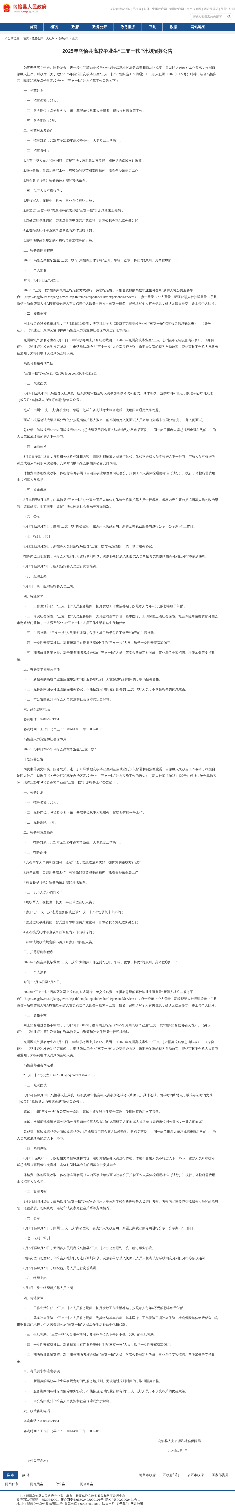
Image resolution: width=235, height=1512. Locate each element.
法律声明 (108, 1504)
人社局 (50, 38)
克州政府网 (194, 8)
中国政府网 (159, 8)
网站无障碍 (211, 8)
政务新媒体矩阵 (119, 8)
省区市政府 (195, 1475)
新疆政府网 (176, 8)
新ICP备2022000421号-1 (122, 1500)
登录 (224, 8)
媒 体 (26, 1475)
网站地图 (198, 27)
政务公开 (99, 27)
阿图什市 (11, 1484)
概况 (54, 27)
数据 (173, 27)
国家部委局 (220, 1475)
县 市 (10, 1475)
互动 (152, 27)
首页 (33, 27)
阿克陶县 (36, 1484)
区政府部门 (171, 1475)
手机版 (137, 8)
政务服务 (128, 27)
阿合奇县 (86, 1484)
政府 (75, 27)
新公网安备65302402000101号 (82, 1500)
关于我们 (122, 1504)
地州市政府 (147, 1475)
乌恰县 (60, 1484)
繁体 (147, 8)
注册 (232, 8)
